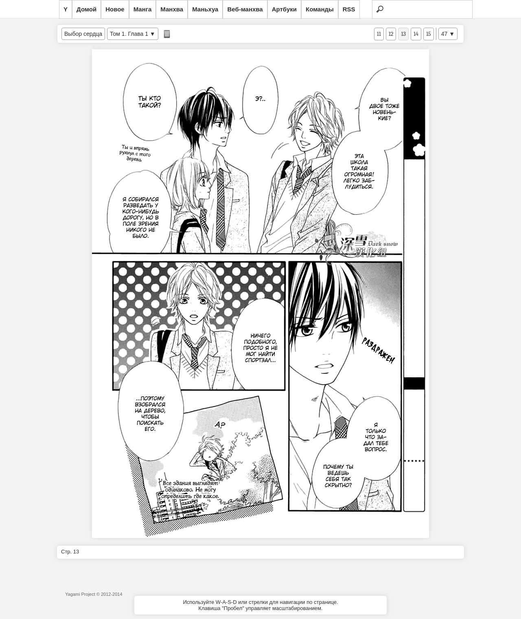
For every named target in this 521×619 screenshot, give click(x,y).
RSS (349, 9)
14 (416, 34)
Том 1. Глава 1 (129, 34)
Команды (320, 9)
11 (379, 34)
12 (391, 34)
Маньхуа (205, 9)
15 (428, 34)
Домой (86, 9)
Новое (115, 9)
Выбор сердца (83, 34)
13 (403, 34)
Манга (143, 9)
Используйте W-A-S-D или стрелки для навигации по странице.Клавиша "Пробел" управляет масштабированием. (260, 605)
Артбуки (284, 9)
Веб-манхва (245, 9)
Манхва (171, 9)
